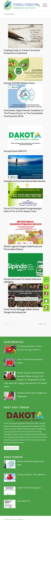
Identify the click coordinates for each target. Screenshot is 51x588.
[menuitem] (37, 5)
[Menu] (43, 5)
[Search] (37, 5)
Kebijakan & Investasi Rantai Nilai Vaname (24, 181)
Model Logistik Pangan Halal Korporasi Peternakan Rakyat (23, 248)
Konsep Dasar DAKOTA (15, 151)
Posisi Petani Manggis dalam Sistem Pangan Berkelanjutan (21, 311)
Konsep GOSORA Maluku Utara (19, 83)
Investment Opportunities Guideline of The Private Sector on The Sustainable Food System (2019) (23, 113)
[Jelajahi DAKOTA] (11, 448)
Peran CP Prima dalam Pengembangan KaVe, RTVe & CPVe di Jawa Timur (23, 210)
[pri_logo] (21, 5)
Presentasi (9, 14)
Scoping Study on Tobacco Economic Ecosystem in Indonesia (22, 51)
